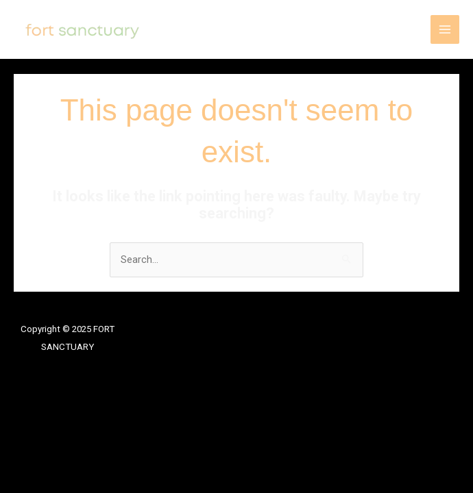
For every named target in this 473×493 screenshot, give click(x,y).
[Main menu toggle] (444, 29)
